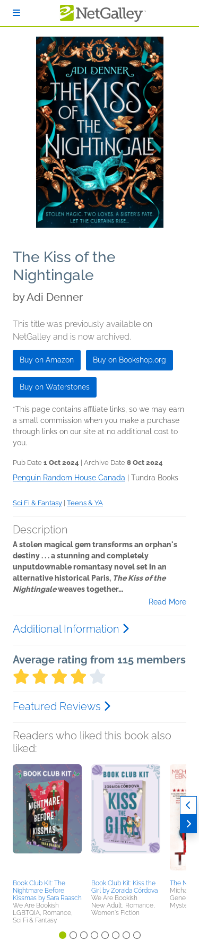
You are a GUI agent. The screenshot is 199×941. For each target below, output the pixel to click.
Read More (167, 602)
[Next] (188, 824)
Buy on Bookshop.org (129, 360)
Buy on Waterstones (55, 387)
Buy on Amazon (47, 360)
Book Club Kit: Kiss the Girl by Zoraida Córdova (124, 886)
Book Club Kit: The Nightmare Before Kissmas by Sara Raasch (47, 890)
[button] (47, 820)
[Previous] (188, 805)
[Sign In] (16, 13)
